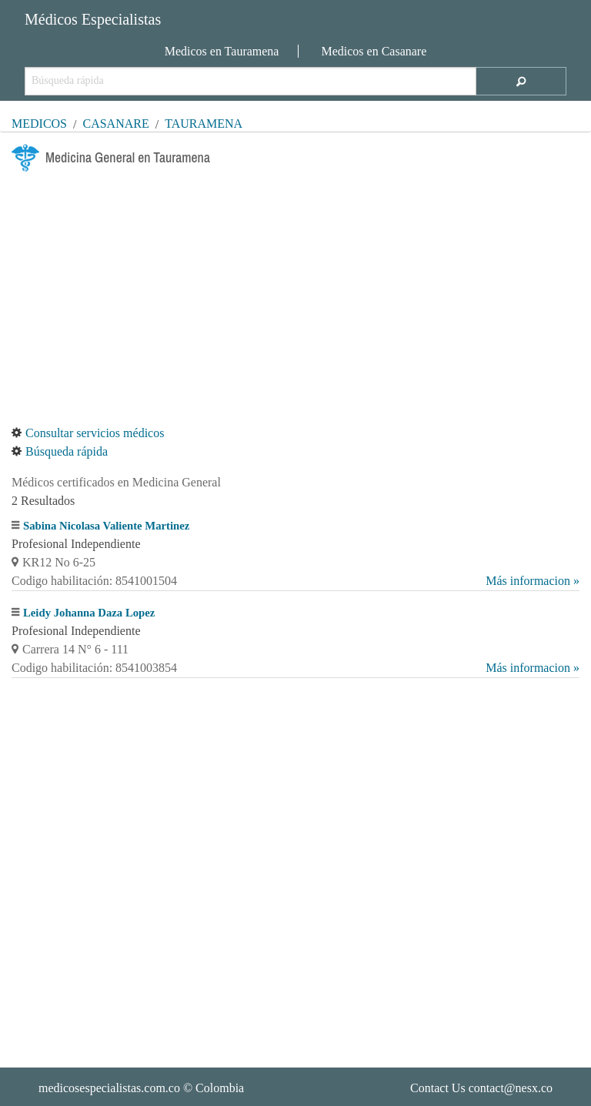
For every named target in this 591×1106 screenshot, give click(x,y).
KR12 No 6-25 (53, 562)
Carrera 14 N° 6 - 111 (70, 649)
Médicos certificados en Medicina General (116, 482)
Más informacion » (532, 580)
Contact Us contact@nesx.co (481, 1087)
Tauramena (203, 123)
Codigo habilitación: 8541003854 (295, 668)
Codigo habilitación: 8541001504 (295, 581)
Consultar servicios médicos (88, 432)
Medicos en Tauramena (222, 51)
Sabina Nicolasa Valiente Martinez (106, 526)
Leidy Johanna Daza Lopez (89, 612)
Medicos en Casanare (373, 51)
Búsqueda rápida (60, 451)
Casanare (115, 123)
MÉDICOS (39, 123)
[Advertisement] (295, 298)
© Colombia (141, 1087)
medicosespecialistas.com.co (109, 1087)
